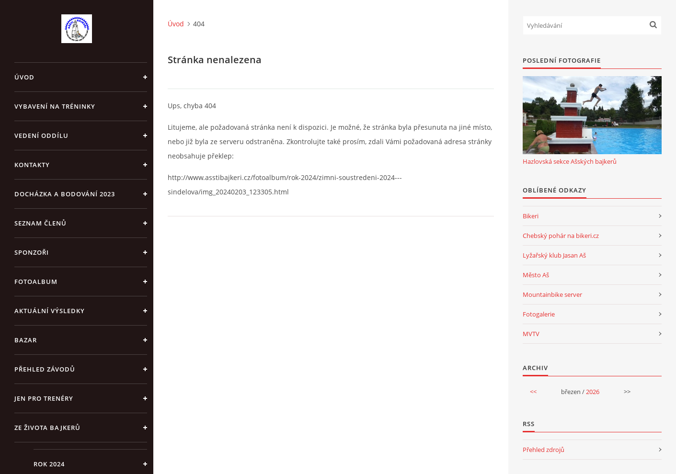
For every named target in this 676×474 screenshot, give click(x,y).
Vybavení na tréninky (54, 106)
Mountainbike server (552, 294)
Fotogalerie (539, 314)
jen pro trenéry (43, 398)
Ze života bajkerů (47, 427)
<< (533, 391)
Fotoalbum (35, 281)
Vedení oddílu (41, 135)
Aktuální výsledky (49, 310)
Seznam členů (40, 223)
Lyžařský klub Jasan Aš (554, 255)
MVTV (531, 333)
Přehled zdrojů (543, 449)
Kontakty (32, 164)
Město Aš (536, 275)
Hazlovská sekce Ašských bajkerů (570, 161)
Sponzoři (31, 252)
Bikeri (531, 216)
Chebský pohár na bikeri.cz (561, 235)
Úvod (24, 77)
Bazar (25, 340)
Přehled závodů (44, 369)
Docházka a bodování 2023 (64, 194)
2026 (592, 391)
